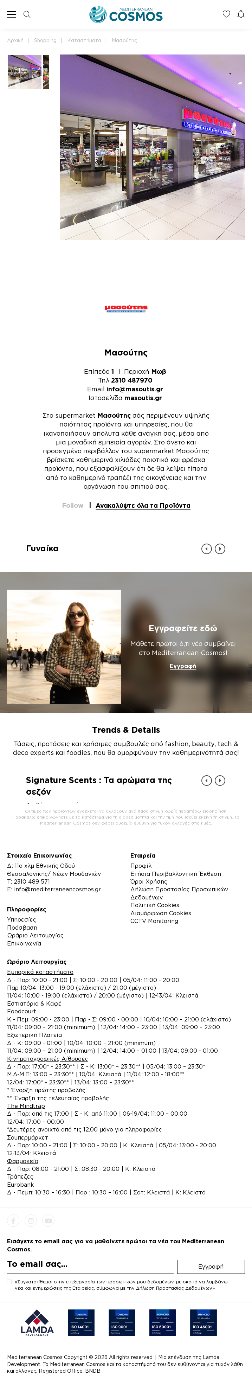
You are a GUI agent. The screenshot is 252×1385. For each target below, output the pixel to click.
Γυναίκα (42, 548)
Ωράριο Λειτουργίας (35, 935)
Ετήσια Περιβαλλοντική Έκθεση (175, 874)
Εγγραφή (183, 666)
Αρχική (15, 40)
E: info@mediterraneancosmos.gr (54, 889)
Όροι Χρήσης (148, 881)
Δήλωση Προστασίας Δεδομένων (174, 1287)
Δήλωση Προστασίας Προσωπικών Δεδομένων (179, 893)
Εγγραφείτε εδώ (183, 628)
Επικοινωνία (24, 943)
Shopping (45, 40)
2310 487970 (132, 380)
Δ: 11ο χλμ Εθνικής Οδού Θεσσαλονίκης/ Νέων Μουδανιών (54, 870)
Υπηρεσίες (21, 919)
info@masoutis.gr (134, 388)
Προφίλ (140, 866)
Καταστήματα (84, 40)
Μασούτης (124, 40)
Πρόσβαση (22, 927)
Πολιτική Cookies (154, 905)
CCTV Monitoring (154, 921)
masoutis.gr (143, 397)
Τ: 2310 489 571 (28, 881)
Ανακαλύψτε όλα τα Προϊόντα (143, 505)
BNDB (93, 1370)
